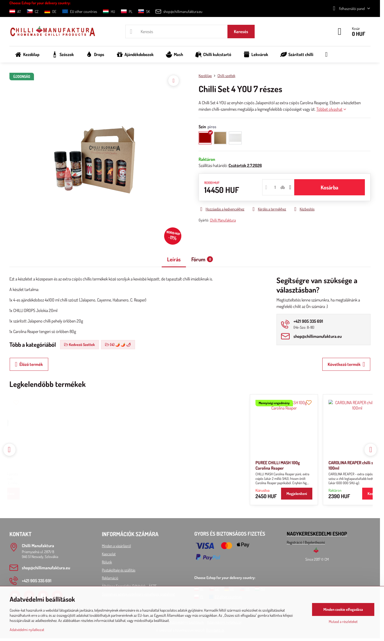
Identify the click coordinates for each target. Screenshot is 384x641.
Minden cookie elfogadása (343, 609)
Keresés (241, 31)
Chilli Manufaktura (223, 220)
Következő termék (346, 364)
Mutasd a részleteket (343, 621)
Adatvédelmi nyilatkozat (27, 629)
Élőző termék (29, 364)
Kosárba (329, 187)
